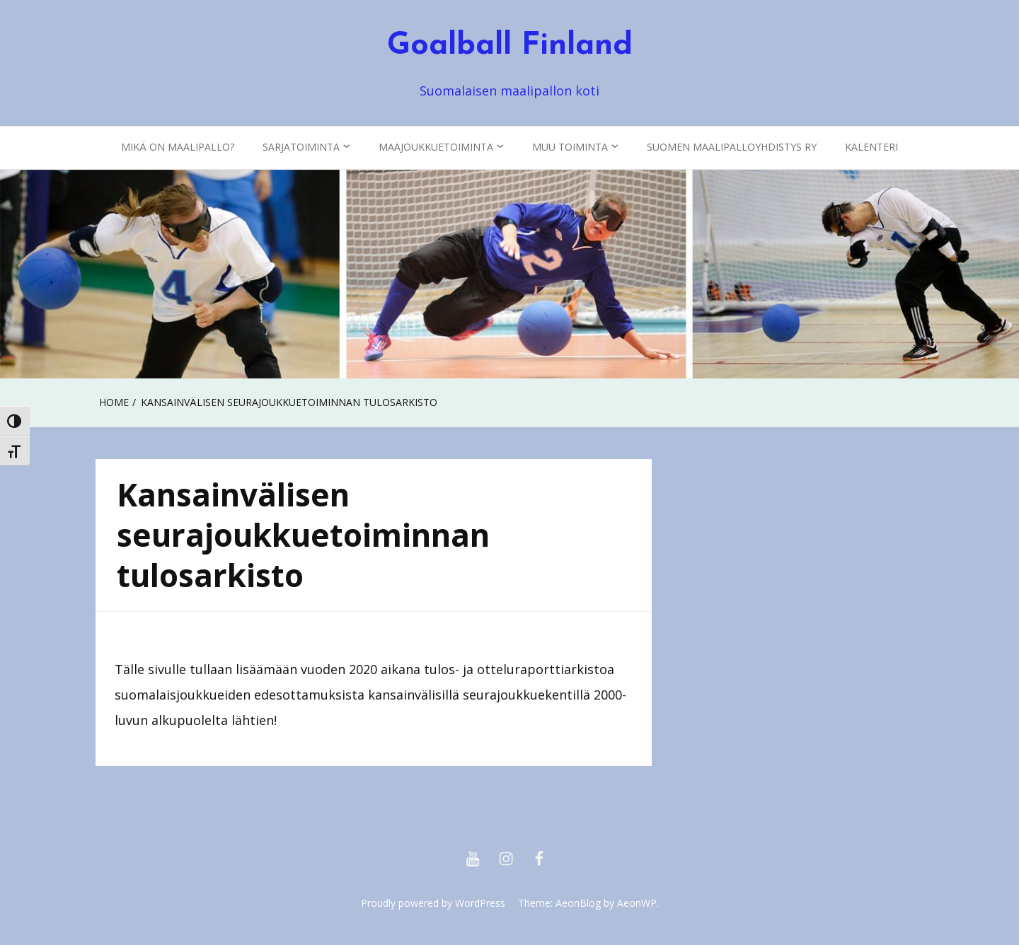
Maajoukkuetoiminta (436, 146)
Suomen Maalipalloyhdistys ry (732, 146)
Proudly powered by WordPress (433, 903)
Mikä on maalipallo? (177, 146)
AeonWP (637, 903)
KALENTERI (871, 146)
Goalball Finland (510, 46)
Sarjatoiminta (301, 146)
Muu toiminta (570, 146)
